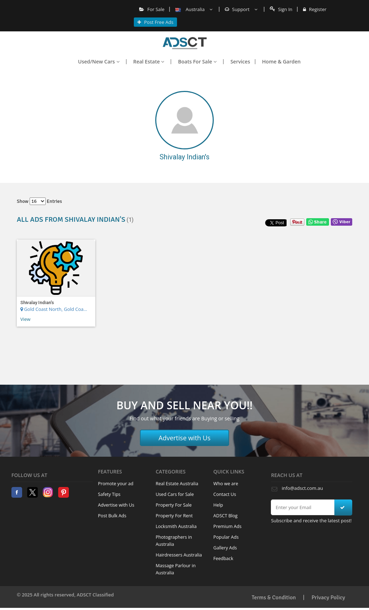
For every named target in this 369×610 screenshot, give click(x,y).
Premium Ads (227, 526)
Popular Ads (226, 537)
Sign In (281, 9)
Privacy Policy (328, 597)
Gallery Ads (225, 548)
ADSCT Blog (225, 516)
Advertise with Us (184, 438)
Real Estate (148, 61)
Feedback (223, 558)
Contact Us (224, 494)
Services (240, 61)
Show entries (39, 201)
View (25, 319)
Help (218, 505)
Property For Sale (174, 505)
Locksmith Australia (176, 526)
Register (314, 9)
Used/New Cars (99, 61)
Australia (193, 9)
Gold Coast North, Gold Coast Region (54, 309)
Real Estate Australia (177, 484)
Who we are (225, 484)
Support (241, 9)
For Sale (152, 9)
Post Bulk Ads (112, 516)
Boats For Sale (197, 61)
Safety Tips (109, 494)
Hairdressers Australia (179, 555)
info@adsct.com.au (302, 488)
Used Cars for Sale (175, 494)
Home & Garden (281, 61)
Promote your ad (115, 484)
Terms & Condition (274, 597)
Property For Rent (174, 516)
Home (185, 43)
